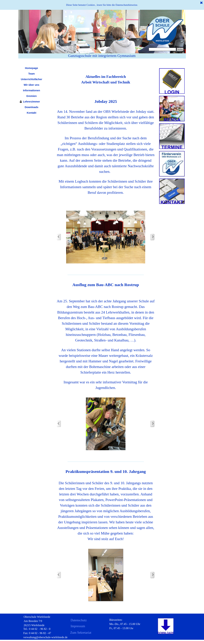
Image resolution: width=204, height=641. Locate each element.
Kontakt (31, 112)
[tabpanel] (105, 76)
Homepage (31, 68)
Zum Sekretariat (80, 632)
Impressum (78, 626)
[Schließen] (201, 3)
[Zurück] (59, 237)
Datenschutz (79, 620)
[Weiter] (152, 237)
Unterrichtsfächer (31, 79)
